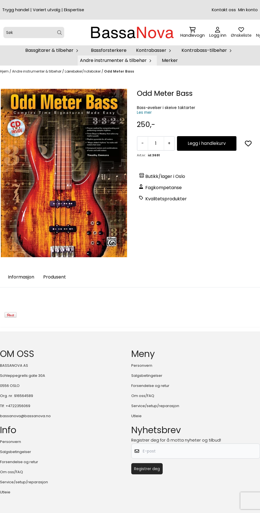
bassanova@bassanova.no (25, 416)
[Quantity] (156, 143)
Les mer (144, 112)
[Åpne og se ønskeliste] (241, 32)
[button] (248, 143)
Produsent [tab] (54, 277)
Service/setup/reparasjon (155, 405)
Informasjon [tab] (21, 277)
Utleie (136, 416)
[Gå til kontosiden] (218, 32)
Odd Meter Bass (119, 71)
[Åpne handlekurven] (192, 32)
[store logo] (132, 32)
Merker (170, 60)
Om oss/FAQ (142, 395)
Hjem (5, 71)
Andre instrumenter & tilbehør (37, 71)
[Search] (59, 32)
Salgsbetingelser (146, 375)
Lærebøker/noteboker (83, 71)
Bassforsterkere (108, 50)
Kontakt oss (224, 10)
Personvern (141, 365)
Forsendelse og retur (150, 385)
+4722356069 (18, 405)
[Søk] (33, 32)
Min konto (248, 10)
